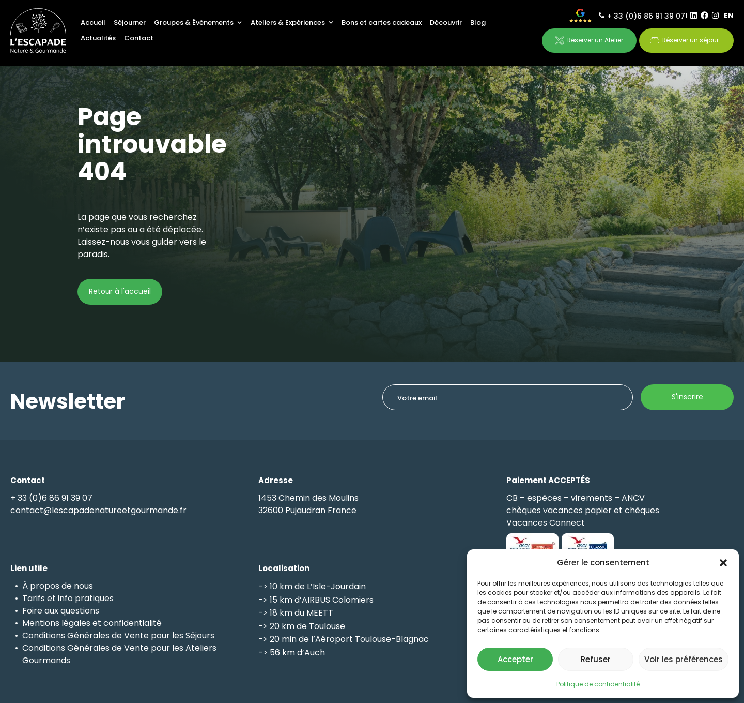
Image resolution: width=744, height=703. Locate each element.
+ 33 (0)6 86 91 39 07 (646, 16)
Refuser (596, 659)
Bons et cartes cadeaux (382, 22)
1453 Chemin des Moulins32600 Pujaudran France (308, 504)
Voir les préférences (683, 659)
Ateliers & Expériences (292, 22)
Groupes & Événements (198, 22)
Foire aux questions (60, 611)
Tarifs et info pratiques (68, 598)
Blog (478, 22)
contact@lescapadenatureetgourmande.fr (98, 510)
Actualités (98, 38)
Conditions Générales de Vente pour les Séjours (118, 635)
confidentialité (132, 623)
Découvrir (446, 22)
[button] (723, 563)
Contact (138, 38)
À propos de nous (57, 586)
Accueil (93, 22)
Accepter (515, 659)
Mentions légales (56, 623)
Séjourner (130, 22)
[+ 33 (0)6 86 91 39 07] (602, 15)
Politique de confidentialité (598, 684)
